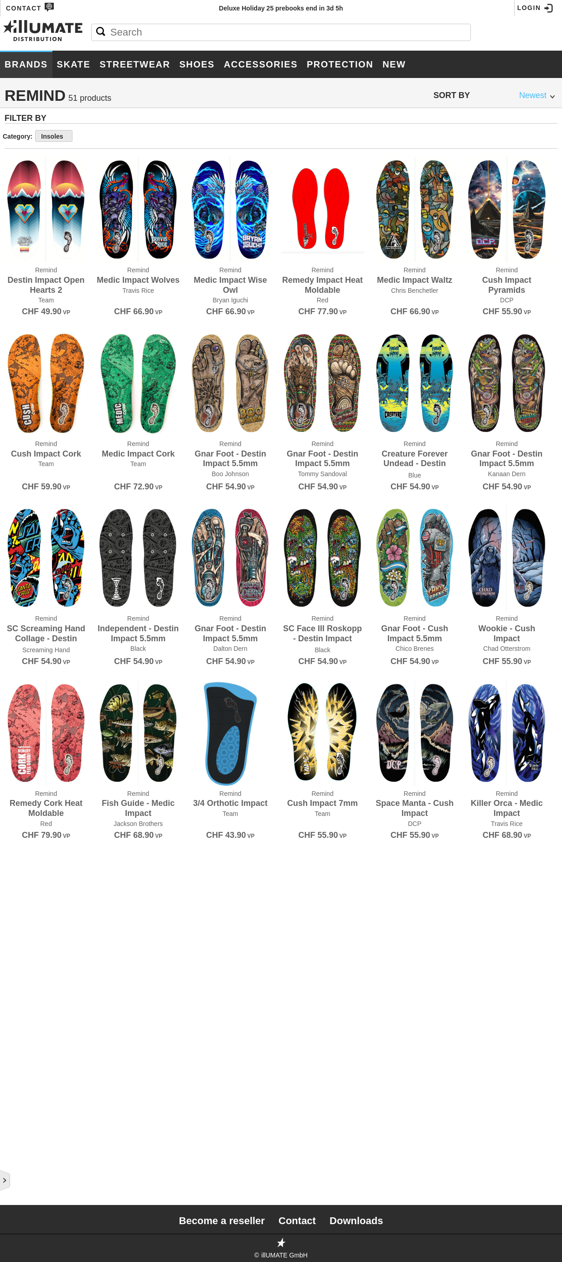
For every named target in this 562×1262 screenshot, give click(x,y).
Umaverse (23, 1106)
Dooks (17, 395)
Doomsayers (28, 406)
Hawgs (17, 526)
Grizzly (18, 493)
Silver (16, 942)
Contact (30, 7)
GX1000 (17, 504)
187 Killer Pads (32, 110)
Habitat (18, 515)
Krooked (21, 581)
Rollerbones (29, 876)
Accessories (261, 64)
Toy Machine (27, 1084)
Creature (23, 296)
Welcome (22, 1183)
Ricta (15, 854)
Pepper (18, 723)
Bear (14, 165)
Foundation (26, 438)
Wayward (22, 1172)
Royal (16, 887)
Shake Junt (25, 909)
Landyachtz (26, 603)
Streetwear (134, 64)
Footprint (23, 427)
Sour (14, 997)
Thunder (20, 1073)
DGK (12, 340)
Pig (10, 734)
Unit (13, 1128)
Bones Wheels (31, 209)
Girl (13, 471)
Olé (12, 712)
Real (14, 822)
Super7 (18, 1029)
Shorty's (21, 931)
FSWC (14, 449)
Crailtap (21, 285)
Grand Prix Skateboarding (54, 482)
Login (535, 8)
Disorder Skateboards (47, 362)
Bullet (18, 252)
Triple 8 (19, 1095)
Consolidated (30, 274)
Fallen (17, 417)
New (394, 64)
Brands (26, 64)
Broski (17, 241)
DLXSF (15, 373)
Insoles (183, 136)
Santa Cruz (25, 898)
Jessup (18, 559)
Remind (18, 843)
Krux (14, 592)
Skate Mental (30, 964)
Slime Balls (26, 986)
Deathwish (24, 329)
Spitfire (19, 1008)
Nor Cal (20, 690)
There (16, 1051)
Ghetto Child (29, 460)
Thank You (24, 1040)
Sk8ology (23, 953)
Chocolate (25, 263)
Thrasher (23, 1062)
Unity (15, 1139)
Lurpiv (17, 635)
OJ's (12, 701)
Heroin (17, 537)
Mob (13, 668)
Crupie (17, 307)
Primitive (21, 778)
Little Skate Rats (37, 614)
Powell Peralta (34, 767)
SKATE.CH (21, 975)
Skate (74, 64)
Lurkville (23, 624)
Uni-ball (20, 1117)
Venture (20, 1150)
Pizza (14, 745)
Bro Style (23, 219)
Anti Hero (23, 143)
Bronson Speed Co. (40, 230)
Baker (16, 154)
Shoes (197, 64)
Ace (12, 121)
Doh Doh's (23, 384)
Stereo (18, 1019)
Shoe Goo (22, 920)
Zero (14, 1194)
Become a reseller (222, 1220)
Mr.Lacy (20, 679)
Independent (28, 548)
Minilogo (21, 657)
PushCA (18, 811)
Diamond (20, 351)
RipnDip (18, 865)
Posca (16, 756)
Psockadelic (28, 800)
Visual (17, 1161)
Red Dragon (27, 832)
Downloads (356, 1220)
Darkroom (24, 318)
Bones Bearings (34, 198)
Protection (340, 64)
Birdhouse (24, 176)
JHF (11, 570)
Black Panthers (34, 187)
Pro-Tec (19, 789)
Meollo (19, 646)
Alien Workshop (35, 132)
